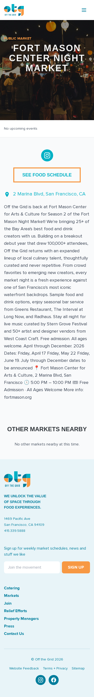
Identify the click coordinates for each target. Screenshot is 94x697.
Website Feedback (24, 668)
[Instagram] (41, 680)
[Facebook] (54, 680)
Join (8, 603)
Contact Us (14, 633)
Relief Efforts (15, 610)
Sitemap (78, 668)
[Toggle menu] (84, 10)
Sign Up (76, 567)
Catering (12, 588)
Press (9, 626)
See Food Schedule (47, 174)
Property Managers (21, 618)
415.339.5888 (14, 531)
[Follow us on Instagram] (47, 155)
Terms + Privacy (55, 668)
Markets (11, 595)
